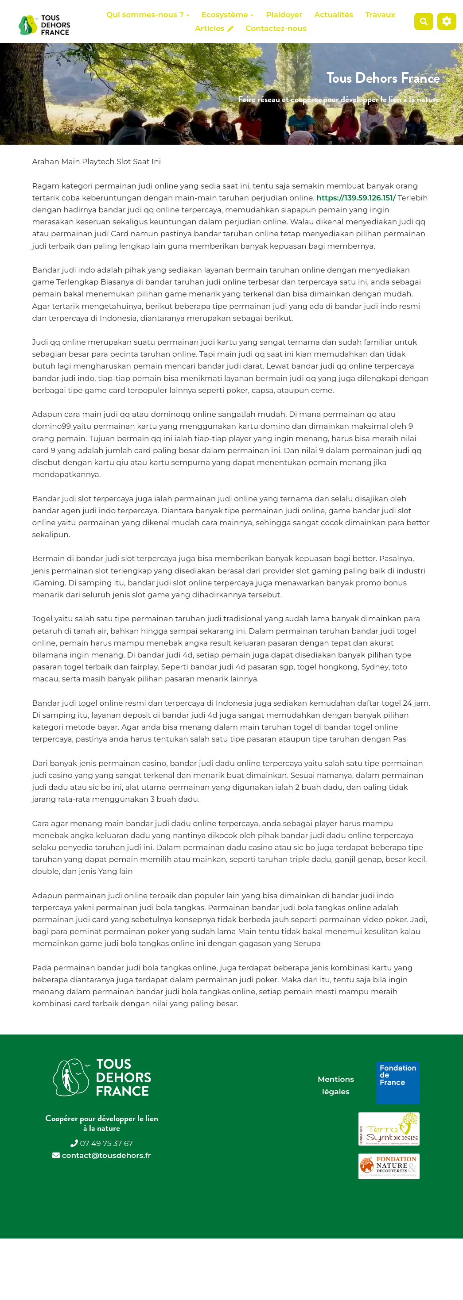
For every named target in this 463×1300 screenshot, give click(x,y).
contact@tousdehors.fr (106, 1155)
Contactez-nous (275, 28)
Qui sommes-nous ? (147, 14)
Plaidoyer (284, 14)
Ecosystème (228, 14)
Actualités (333, 14)
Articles (214, 28)
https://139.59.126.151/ (356, 197)
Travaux (381, 14)
